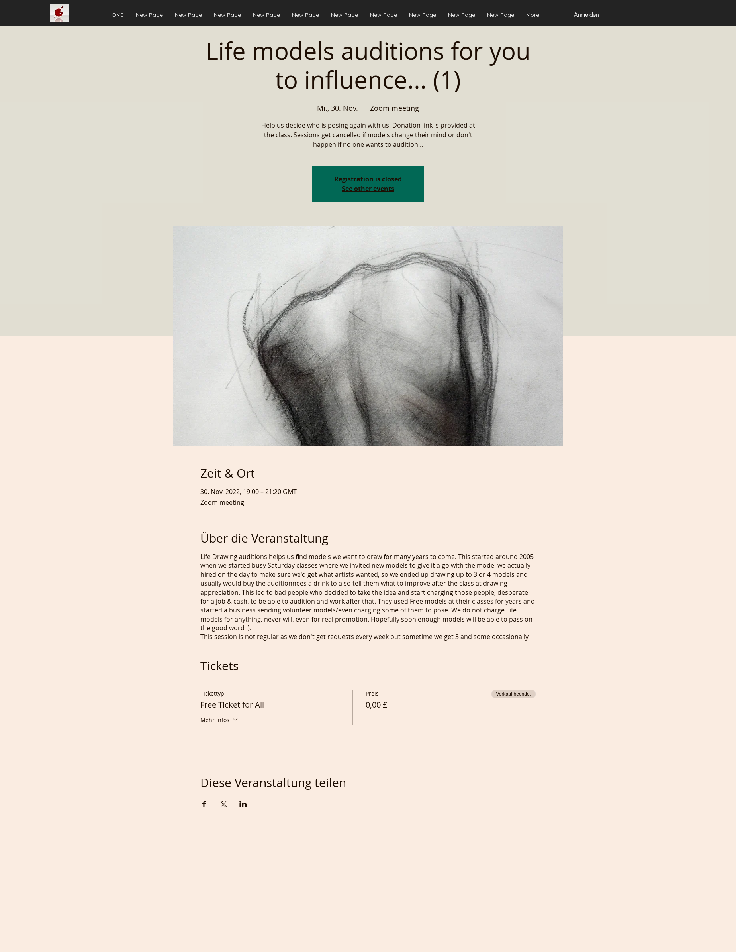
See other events (368, 188)
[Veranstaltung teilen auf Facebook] (204, 804)
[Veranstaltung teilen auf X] (223, 804)
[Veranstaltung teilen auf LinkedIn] (243, 804)
